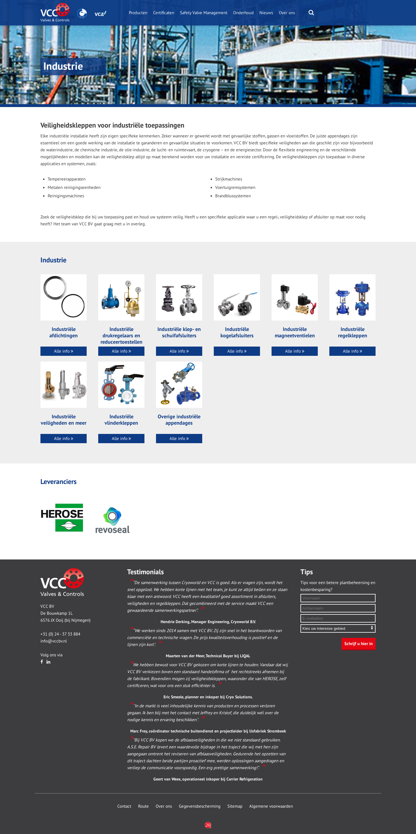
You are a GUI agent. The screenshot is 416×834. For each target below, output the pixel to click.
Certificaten (163, 12)
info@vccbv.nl (53, 641)
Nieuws (266, 12)
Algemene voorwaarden (271, 806)
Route (143, 806)
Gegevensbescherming (199, 806)
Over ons (287, 12)
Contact (124, 806)
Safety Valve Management (203, 12)
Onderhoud (243, 12)
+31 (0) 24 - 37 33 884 (60, 634)
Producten (138, 12)
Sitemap (234, 806)
